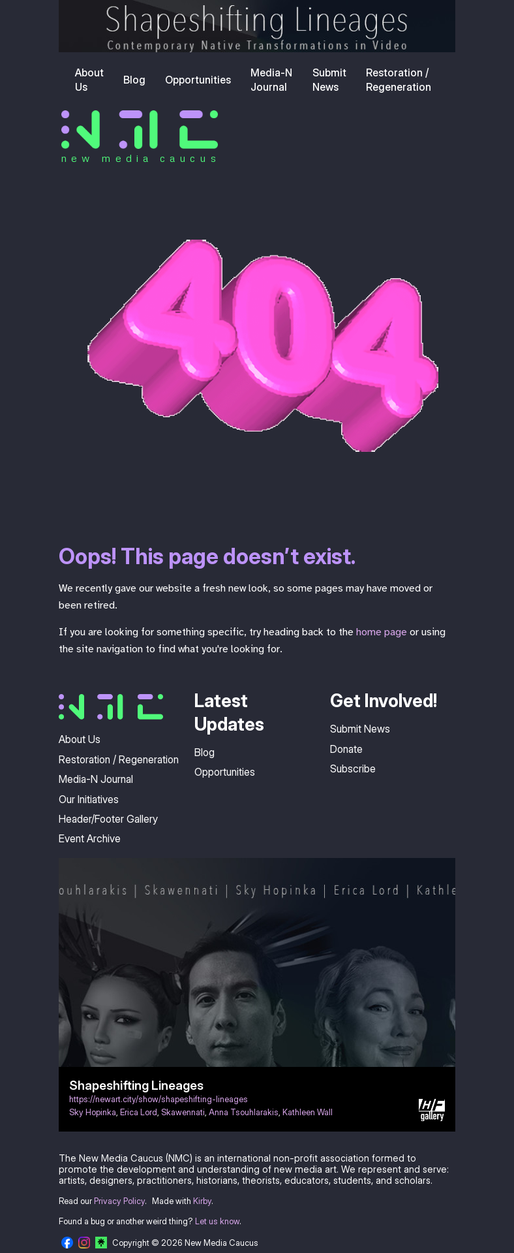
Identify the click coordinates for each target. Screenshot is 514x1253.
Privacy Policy (119, 1201)
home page (381, 632)
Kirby (202, 1201)
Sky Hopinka (92, 1112)
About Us (89, 79)
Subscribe (353, 768)
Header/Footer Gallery (108, 818)
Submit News (329, 79)
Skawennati (183, 1112)
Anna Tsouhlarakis (244, 1112)
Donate (346, 748)
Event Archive (90, 838)
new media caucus (140, 158)
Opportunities (198, 79)
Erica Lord (138, 1112)
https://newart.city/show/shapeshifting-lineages (158, 1099)
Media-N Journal (271, 79)
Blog (134, 79)
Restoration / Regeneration (398, 79)
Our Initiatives (89, 799)
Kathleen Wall (307, 1112)
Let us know (217, 1221)
